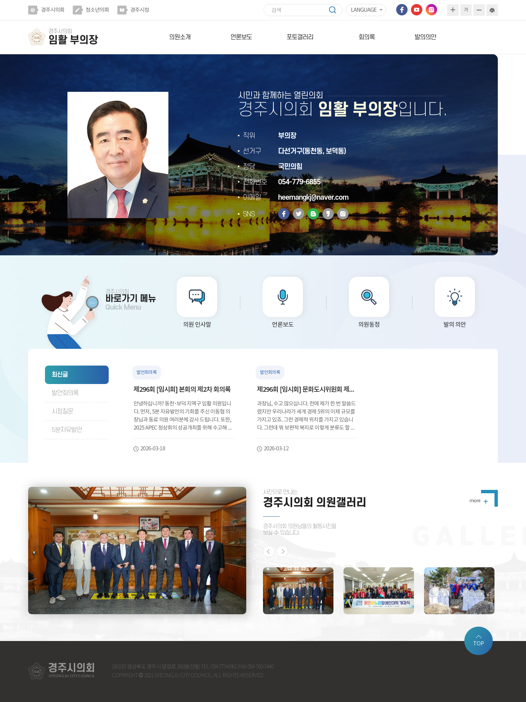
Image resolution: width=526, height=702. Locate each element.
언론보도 (241, 37)
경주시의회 (52, 10)
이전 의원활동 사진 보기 (269, 551)
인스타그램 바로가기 (431, 9)
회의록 (367, 37)
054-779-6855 (299, 182)
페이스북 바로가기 (402, 9)
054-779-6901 (224, 667)
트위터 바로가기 (298, 213)
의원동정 (369, 324)
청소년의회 (97, 10)
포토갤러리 (299, 37)
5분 (67, 430)
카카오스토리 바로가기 (328, 213)
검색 (336, 10)
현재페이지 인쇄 (492, 10)
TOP (478, 644)
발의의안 (425, 37)
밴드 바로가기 (313, 213)
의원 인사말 (197, 324)
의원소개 (180, 37)
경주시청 (139, 10)
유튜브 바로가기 (416, 9)
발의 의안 (454, 324)
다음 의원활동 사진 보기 (282, 551)
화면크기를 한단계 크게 (453, 10)
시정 (62, 411)
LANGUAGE (363, 10)
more (474, 501)
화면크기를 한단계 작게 (479, 10)
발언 (65, 393)
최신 (60, 374)
